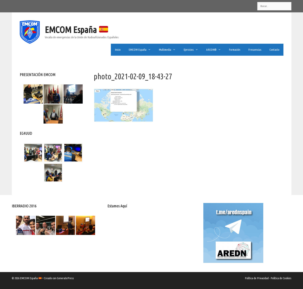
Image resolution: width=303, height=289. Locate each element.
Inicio (118, 49)
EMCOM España (76, 30)
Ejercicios (193, 50)
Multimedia (169, 50)
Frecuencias (254, 49)
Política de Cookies (281, 278)
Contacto (274, 49)
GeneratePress (65, 278)
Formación (234, 49)
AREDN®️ (215, 50)
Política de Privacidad (257, 278)
